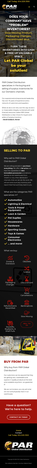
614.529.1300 (24, 1)
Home (18, 430)
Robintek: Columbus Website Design (22, 463)
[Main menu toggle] (29, 7)
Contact (18, 433)
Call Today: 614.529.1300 (18, 435)
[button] (34, 7)
